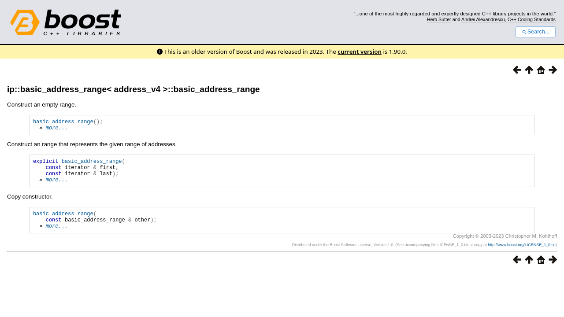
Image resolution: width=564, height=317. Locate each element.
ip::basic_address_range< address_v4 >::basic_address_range (133, 89)
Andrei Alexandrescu (483, 19)
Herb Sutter (439, 19)
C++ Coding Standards (532, 19)
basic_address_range (63, 122)
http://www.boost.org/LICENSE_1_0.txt (522, 256)
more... (57, 130)
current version (360, 51)
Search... (535, 32)
